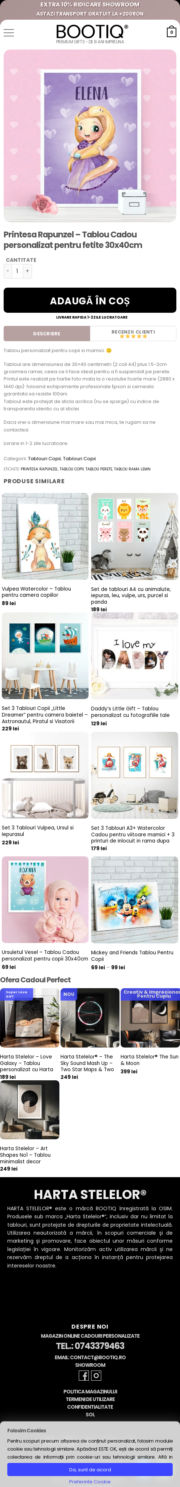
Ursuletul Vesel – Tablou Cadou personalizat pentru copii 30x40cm (45, 955)
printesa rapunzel (39, 469)
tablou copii (72, 469)
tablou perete (99, 469)
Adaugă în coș (90, 301)
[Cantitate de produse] (17, 271)
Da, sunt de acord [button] (90, 1469)
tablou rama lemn (132, 469)
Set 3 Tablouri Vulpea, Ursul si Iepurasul (38, 831)
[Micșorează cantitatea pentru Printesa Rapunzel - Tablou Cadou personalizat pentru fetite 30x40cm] (8, 271)
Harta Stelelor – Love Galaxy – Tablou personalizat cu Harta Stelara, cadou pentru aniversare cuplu (27, 1070)
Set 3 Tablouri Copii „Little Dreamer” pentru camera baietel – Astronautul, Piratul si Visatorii (45, 715)
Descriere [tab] (46, 334)
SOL (90, 1414)
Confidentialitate (90, 1407)
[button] (9, 32)
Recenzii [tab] (122, 332)
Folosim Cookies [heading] (26, 1430)
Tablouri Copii (44, 458)
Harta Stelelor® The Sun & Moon (150, 1060)
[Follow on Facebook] (84, 1375)
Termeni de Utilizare (90, 1399)
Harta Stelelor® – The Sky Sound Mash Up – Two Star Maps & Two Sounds (87, 1067)
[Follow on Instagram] (96, 1375)
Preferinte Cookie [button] (90, 1481)
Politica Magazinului (90, 1391)
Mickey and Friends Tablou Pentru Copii (132, 956)
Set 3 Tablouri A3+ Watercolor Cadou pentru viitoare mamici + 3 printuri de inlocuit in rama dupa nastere (133, 838)
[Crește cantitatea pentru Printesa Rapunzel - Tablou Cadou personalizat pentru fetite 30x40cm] (27, 271)
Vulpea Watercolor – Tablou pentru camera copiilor (36, 592)
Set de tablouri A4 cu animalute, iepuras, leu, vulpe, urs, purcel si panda (131, 596)
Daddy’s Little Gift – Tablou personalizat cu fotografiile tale (130, 712)
